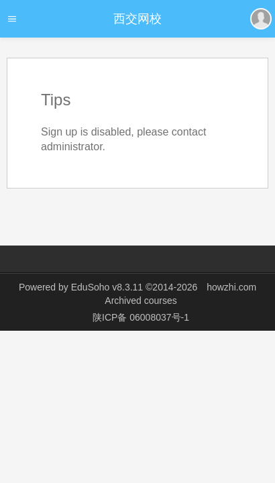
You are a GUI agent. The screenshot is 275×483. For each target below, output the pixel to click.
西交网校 (137, 18)
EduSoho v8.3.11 (107, 287)
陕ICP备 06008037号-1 (141, 317)
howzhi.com (231, 287)
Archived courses (140, 300)
